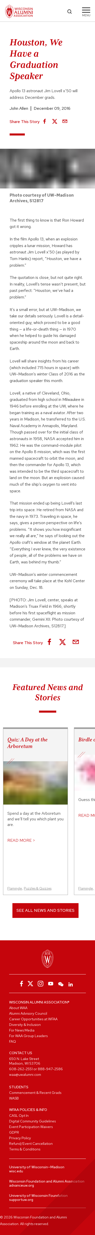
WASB (14, 1098)
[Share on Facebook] (45, 121)
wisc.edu (16, 1171)
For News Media (21, 1030)
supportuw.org (21, 1199)
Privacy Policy (20, 1138)
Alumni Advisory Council (28, 1013)
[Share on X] (55, 121)
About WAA (18, 1008)
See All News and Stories (45, 910)
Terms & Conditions (24, 1149)
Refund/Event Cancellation (31, 1143)
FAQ (12, 1041)
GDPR (14, 1132)
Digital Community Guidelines (32, 1121)
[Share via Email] (65, 121)
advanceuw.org (21, 1185)
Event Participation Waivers (31, 1126)
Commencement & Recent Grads (35, 1092)
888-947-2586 (50, 1069)
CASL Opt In (19, 1115)
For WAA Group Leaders (28, 1036)
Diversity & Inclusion (25, 1024)
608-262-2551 (21, 1069)
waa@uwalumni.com (25, 1074)
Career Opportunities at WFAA (33, 1019)
